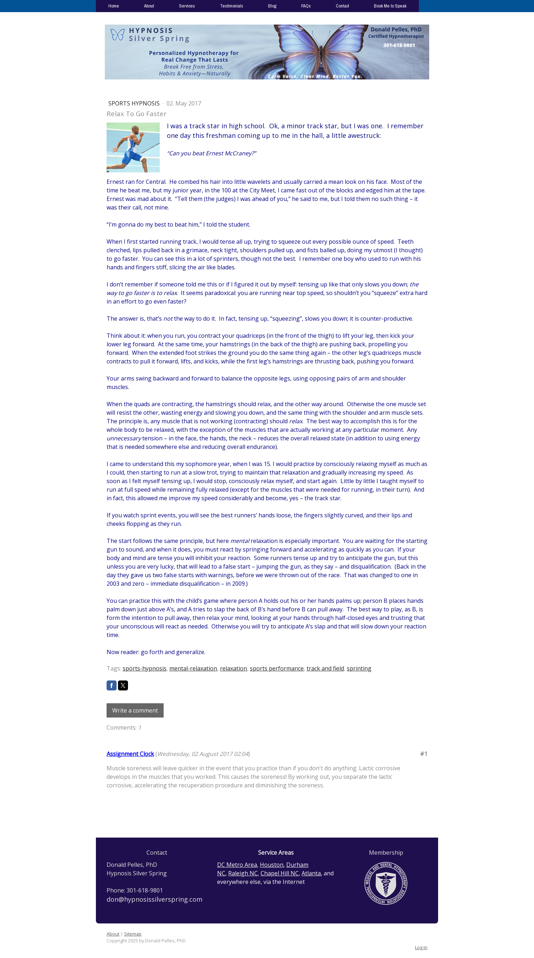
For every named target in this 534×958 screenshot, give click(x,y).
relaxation (233, 668)
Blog (272, 6)
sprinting (359, 668)
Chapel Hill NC (280, 873)
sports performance (277, 668)
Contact (342, 6)
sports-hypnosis (144, 668)
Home (113, 6)
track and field (325, 668)
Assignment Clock (130, 754)
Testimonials (231, 6)
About (149, 6)
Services (187, 6)
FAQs (306, 6)
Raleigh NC (243, 873)
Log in (421, 947)
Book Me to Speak (390, 6)
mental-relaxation (193, 668)
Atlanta (311, 873)
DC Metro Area (237, 865)
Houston (271, 865)
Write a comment (135, 710)
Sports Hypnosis (134, 103)
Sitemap (133, 934)
